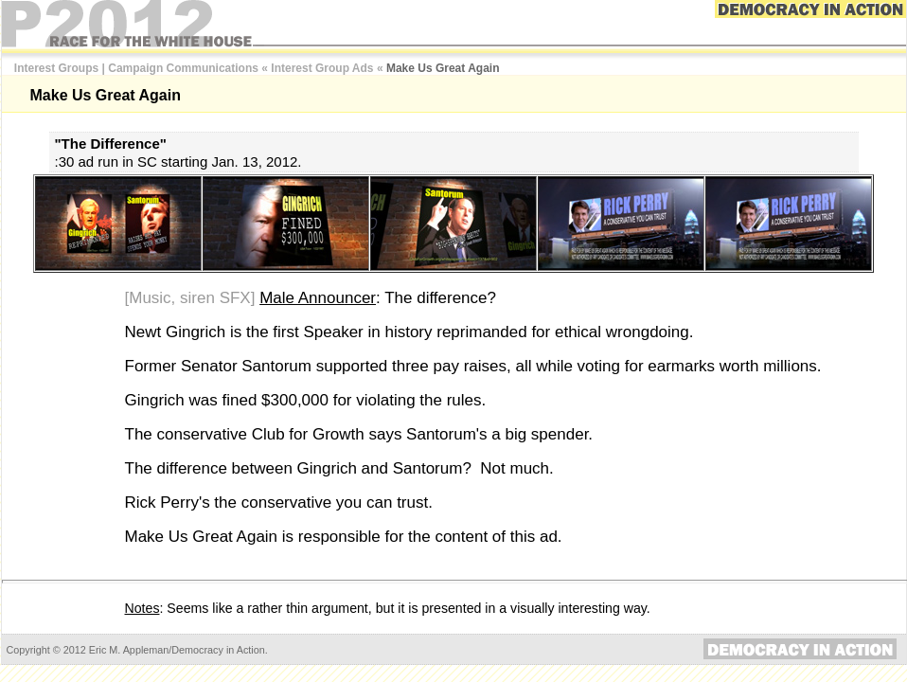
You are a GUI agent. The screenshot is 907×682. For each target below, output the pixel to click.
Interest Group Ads (322, 68)
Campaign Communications (183, 68)
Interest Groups (56, 68)
